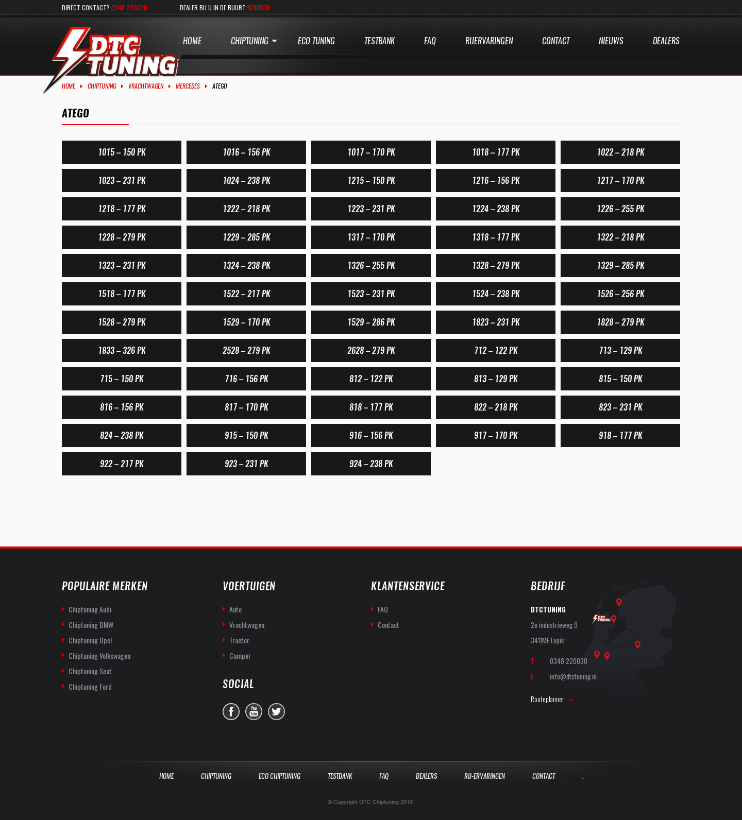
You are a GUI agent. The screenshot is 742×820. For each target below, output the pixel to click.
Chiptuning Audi (90, 609)
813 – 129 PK (495, 378)
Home (192, 41)
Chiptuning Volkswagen (99, 655)
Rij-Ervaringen (484, 776)
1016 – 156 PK (246, 152)
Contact (555, 41)
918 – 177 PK (620, 435)
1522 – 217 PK (246, 293)
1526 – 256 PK (620, 293)
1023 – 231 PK (121, 180)
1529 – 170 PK (246, 322)
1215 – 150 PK (371, 180)
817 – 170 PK (246, 407)
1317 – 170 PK (371, 237)
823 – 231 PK (620, 407)
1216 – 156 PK (495, 180)
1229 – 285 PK (246, 237)
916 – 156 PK (371, 435)
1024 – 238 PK (246, 180)
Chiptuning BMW (91, 624)
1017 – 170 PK (371, 152)
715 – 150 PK (121, 378)
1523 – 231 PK (371, 293)
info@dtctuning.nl (573, 676)
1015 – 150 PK (121, 152)
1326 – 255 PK (371, 265)
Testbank (379, 41)
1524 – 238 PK (495, 293)
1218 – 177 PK (121, 208)
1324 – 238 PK (246, 265)
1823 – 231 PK (495, 322)
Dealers (666, 41)
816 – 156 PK (121, 407)
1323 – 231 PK (121, 265)
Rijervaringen (489, 41)
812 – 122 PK (371, 378)
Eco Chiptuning (279, 776)
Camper (240, 655)
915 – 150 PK (246, 435)
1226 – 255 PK (620, 208)
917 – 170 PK (495, 435)
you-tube (253, 711)
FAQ (383, 609)
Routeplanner (547, 699)
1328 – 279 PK (495, 265)
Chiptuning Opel (90, 640)
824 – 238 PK (121, 435)
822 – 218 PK (495, 407)
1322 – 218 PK (620, 237)
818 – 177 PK (371, 407)
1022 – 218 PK (620, 152)
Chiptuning (249, 41)
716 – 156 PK (246, 378)
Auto (235, 609)
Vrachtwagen (145, 86)
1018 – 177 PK (495, 152)
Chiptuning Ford (90, 686)
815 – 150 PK (620, 378)
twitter (276, 711)
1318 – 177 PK (495, 237)
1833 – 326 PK (121, 350)
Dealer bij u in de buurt (224, 7)
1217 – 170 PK (620, 180)
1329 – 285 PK (620, 265)
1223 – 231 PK (371, 208)
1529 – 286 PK (371, 322)
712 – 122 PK (495, 350)
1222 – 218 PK (246, 208)
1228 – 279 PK (121, 237)
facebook (231, 711)
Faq (430, 41)
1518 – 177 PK (121, 293)
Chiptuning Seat (90, 670)
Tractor (239, 640)
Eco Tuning (316, 41)
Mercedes (188, 86)
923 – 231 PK (246, 463)
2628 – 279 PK (371, 350)
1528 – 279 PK (121, 322)
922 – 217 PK (121, 463)
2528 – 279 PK (246, 350)
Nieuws (611, 41)
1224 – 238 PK (495, 208)
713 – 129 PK (620, 350)
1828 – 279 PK (620, 322)
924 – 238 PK (371, 463)
